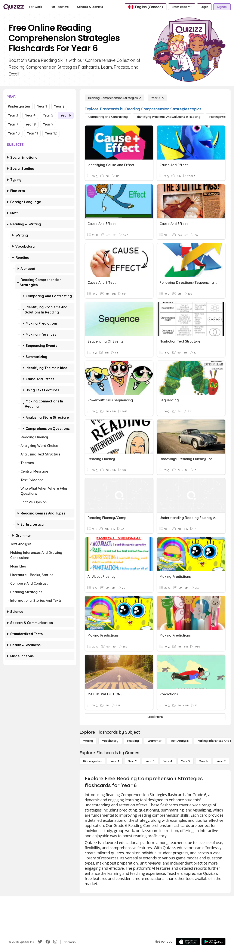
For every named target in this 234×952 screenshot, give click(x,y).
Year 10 (14, 133)
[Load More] (155, 716)
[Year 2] (132, 761)
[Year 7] (221, 761)
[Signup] (222, 6)
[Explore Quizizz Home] (13, 7)
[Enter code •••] (181, 6)
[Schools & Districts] (90, 6)
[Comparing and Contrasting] (108, 116)
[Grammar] (154, 740)
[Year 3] (150, 761)
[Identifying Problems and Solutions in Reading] (168, 116)
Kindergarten (19, 106)
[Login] (204, 6)
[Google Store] (213, 941)
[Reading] (133, 740)
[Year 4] (168, 761)
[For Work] (36, 6)
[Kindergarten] (92, 761)
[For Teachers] (59, 6)
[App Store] (188, 941)
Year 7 (13, 124)
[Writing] (88, 740)
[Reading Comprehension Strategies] (114, 98)
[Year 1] (114, 761)
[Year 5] (186, 761)
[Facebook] (48, 941)
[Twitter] (40, 941)
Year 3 (13, 115)
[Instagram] (55, 941)
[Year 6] (157, 98)
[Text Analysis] (179, 740)
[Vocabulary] (110, 740)
